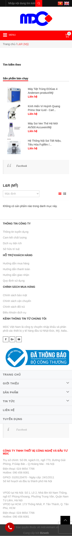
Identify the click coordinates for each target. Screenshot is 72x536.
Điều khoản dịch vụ (14, 312)
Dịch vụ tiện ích (12, 243)
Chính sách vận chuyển (17, 301)
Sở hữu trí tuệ (11, 249)
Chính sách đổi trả (14, 306)
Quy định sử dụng (14, 280)
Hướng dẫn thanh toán (16, 269)
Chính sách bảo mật (15, 295)
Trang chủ (9, 44)
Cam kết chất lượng (14, 237)
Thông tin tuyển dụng (15, 231)
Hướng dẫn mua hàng (16, 263)
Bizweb (44, 532)
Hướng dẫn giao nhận (16, 274)
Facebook (21, 165)
